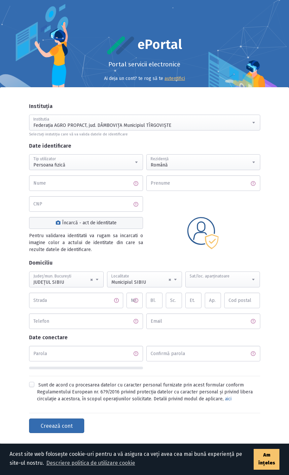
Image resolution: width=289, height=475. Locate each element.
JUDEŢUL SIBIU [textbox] (63, 279)
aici (228, 399)
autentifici (174, 78)
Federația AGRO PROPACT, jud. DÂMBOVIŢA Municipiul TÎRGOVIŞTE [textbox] (102, 125)
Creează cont (57, 426)
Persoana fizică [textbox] (49, 165)
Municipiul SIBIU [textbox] (141, 279)
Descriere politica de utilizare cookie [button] (90, 463)
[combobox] (144, 122)
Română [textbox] (159, 165)
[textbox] (223, 273)
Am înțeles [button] (266, 459)
